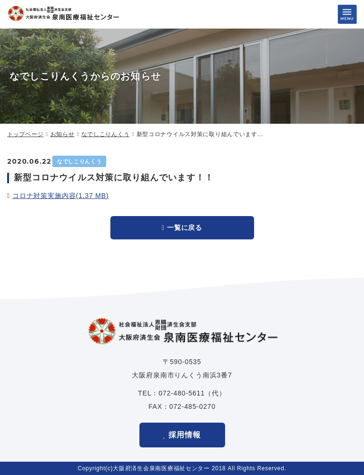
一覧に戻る (184, 227)
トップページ (25, 134)
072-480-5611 (181, 393)
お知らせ (62, 134)
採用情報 (184, 435)
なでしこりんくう (105, 134)
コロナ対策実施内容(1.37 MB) (60, 195)
